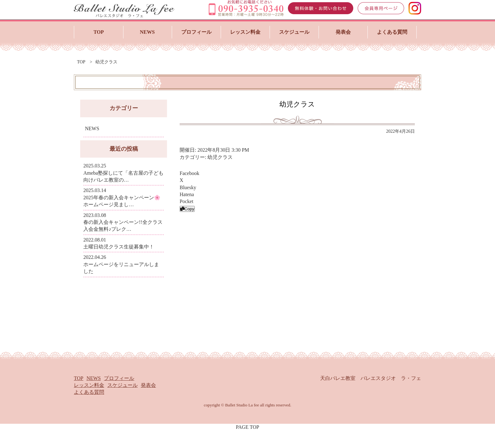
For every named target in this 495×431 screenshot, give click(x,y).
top (81, 62)
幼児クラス (220, 157)
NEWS (92, 128)
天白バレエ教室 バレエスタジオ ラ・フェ (370, 378)
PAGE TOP (247, 427)
